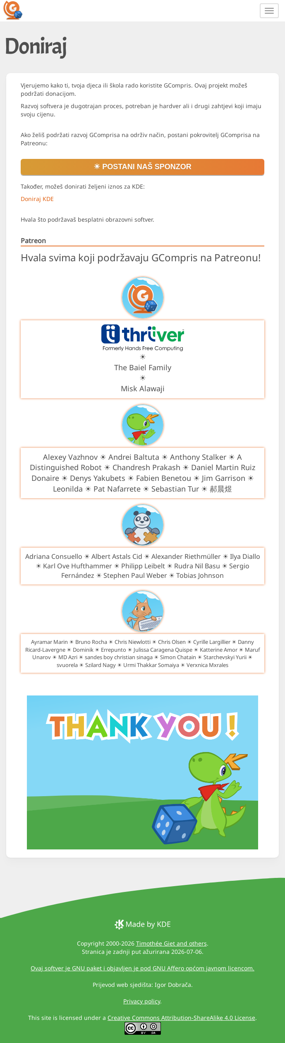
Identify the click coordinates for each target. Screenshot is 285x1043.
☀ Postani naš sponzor (142, 167)
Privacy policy (141, 1001)
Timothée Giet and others (171, 943)
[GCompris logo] (18, 10)
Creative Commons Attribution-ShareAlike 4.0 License (181, 1018)
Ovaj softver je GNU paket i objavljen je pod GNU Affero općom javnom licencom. (142, 968)
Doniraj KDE (37, 199)
